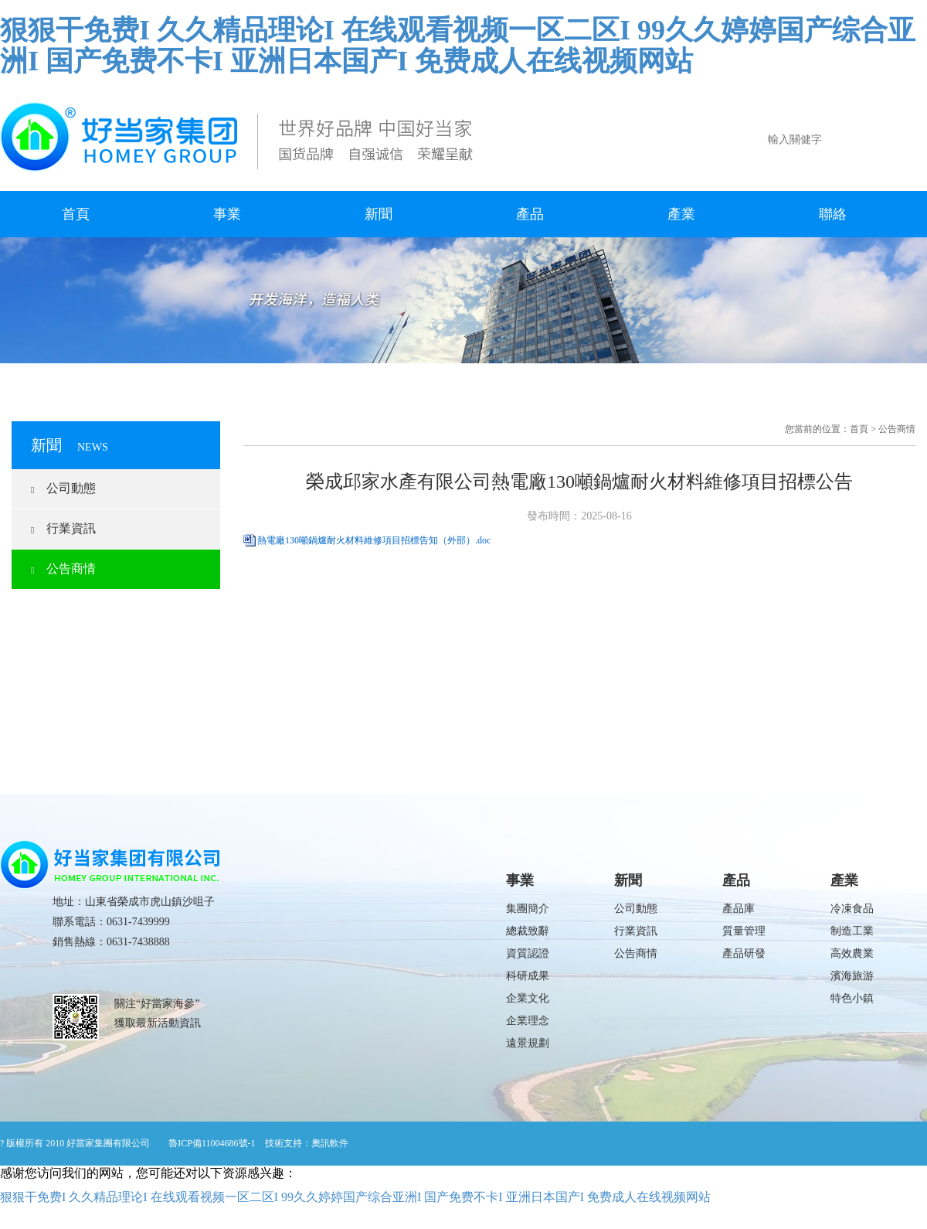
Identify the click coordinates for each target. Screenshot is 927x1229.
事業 (227, 214)
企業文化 (527, 998)
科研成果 (527, 976)
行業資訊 (63, 528)
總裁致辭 (527, 931)
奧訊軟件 (329, 1143)
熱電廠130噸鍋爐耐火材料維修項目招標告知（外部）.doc (374, 540)
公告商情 (63, 568)
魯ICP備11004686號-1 (211, 1143)
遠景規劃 (527, 1043)
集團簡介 (527, 908)
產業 (681, 214)
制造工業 (852, 931)
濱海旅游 (852, 976)
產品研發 (744, 953)
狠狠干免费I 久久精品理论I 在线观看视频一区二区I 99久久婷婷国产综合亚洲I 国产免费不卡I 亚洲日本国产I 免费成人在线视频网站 (457, 46)
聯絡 (833, 214)
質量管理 (744, 931)
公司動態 (63, 488)
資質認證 (527, 953)
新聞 (378, 214)
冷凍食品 (852, 908)
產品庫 (738, 908)
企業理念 (527, 1020)
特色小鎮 (852, 998)
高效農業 (852, 953)
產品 (530, 214)
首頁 (76, 214)
